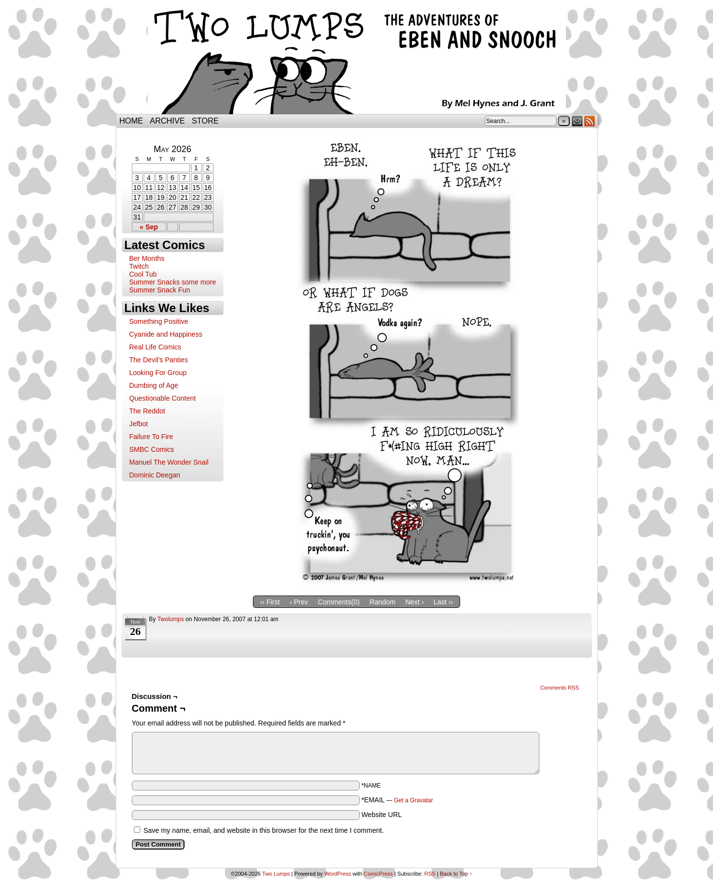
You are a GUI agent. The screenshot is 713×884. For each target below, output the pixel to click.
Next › (414, 602)
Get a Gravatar (413, 800)
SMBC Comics (151, 449)
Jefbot (138, 424)
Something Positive (158, 321)
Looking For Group (158, 373)
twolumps (170, 619)
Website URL (381, 815)
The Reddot (147, 411)
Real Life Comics (155, 347)
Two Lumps (357, 59)
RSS (590, 121)
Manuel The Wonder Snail (169, 462)
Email (577, 121)
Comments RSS (559, 688)
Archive (167, 121)
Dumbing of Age (154, 385)
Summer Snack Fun (159, 290)
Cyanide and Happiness (166, 334)
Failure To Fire (151, 437)
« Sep (149, 227)
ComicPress (378, 874)
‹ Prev (299, 602)
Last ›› (443, 602)
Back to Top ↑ (456, 874)
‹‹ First (269, 602)
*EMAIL (397, 800)
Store (205, 121)
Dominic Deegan (155, 475)
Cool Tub (143, 274)
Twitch (139, 266)
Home (131, 121)
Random (383, 602)
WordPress (337, 874)
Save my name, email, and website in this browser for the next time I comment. (263, 830)
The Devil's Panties (158, 360)
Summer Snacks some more (173, 282)
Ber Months (147, 258)
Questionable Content (162, 398)
